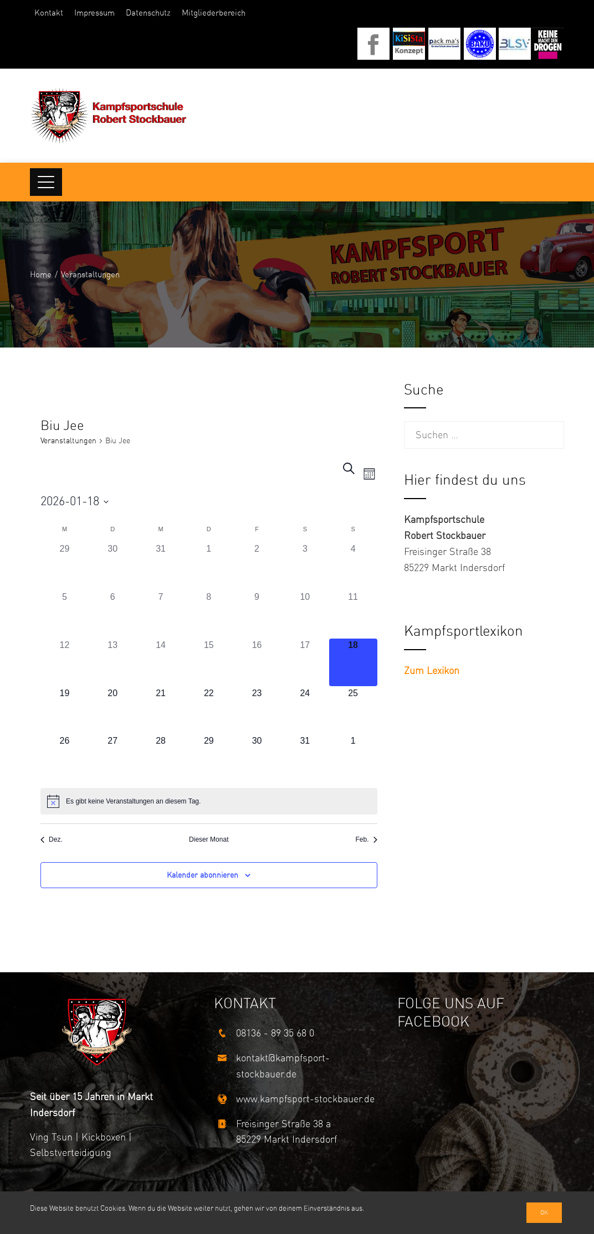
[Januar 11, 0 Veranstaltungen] (353, 614)
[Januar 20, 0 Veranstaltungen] (113, 711)
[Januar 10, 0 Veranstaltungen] (305, 614)
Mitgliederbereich (213, 13)
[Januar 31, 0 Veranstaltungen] (305, 758)
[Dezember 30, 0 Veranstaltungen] (113, 566)
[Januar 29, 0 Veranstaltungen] (209, 758)
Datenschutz (148, 13)
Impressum (94, 13)
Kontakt (48, 13)
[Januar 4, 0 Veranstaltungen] (353, 566)
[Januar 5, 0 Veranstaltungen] (64, 614)
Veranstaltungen (68, 440)
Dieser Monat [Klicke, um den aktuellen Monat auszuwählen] (208, 839)
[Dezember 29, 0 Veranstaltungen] (64, 566)
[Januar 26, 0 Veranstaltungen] (64, 758)
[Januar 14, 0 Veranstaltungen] (161, 663)
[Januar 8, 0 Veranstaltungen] (209, 614)
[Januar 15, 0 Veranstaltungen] (209, 663)
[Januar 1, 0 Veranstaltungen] (209, 566)
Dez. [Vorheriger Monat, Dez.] (51, 839)
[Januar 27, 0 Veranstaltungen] (113, 758)
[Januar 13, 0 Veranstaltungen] (113, 663)
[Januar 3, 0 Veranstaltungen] (305, 566)
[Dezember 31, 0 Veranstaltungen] (161, 566)
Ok (544, 1212)
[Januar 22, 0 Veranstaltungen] (209, 711)
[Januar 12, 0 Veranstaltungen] (64, 663)
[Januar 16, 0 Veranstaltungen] (257, 663)
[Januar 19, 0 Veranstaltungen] (64, 711)
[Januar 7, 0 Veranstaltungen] (161, 614)
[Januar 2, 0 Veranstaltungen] (257, 566)
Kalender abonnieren (202, 875)
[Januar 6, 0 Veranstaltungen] (113, 614)
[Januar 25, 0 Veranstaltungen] (353, 711)
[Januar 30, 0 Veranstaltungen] (257, 758)
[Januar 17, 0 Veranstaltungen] (305, 663)
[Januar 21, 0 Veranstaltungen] (161, 711)
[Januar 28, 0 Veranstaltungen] (161, 758)
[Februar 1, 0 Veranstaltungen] (353, 758)
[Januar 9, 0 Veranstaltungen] (257, 614)
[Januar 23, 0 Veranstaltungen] (257, 711)
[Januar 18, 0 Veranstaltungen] (353, 663)
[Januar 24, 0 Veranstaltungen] (305, 711)
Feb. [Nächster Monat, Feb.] (366, 839)
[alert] (208, 801)
